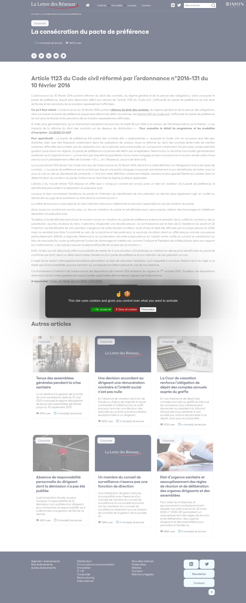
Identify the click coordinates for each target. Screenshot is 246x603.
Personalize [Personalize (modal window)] (148, 309)
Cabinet (101, 5)
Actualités (117, 5)
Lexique (132, 5)
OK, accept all (101, 309)
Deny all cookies (126, 309)
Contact (146, 5)
